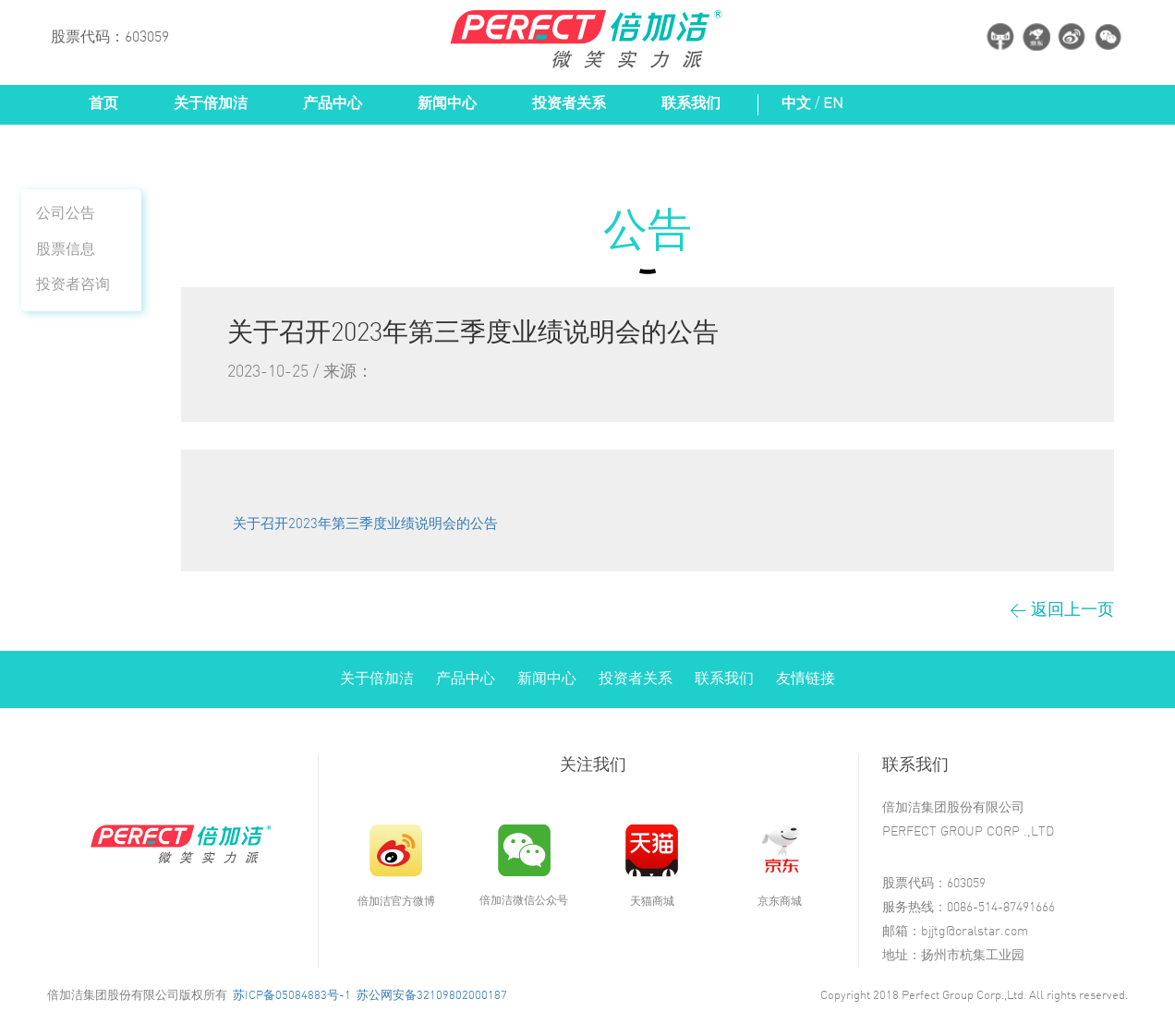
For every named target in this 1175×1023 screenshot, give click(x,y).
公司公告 (65, 214)
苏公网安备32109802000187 (432, 995)
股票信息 (65, 250)
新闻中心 (447, 104)
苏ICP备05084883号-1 (292, 995)
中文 (796, 104)
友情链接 (805, 679)
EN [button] (833, 104)
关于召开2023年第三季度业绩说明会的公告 (365, 524)
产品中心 (332, 104)
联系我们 (691, 104)
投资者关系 (569, 104)
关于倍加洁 (211, 104)
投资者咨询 (73, 285)
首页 (103, 104)
